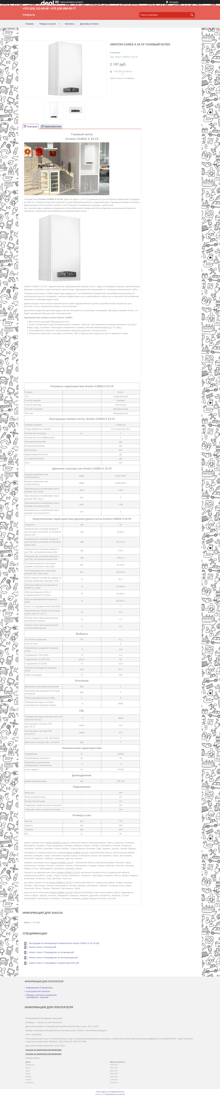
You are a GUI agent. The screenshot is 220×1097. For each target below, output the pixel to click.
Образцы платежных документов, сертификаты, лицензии (41, 996)
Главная (29, 24)
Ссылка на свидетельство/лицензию (43, 1049)
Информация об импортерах (39, 988)
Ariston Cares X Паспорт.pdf (42, 947)
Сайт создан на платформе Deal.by (110, 1092)
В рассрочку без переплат (38, 991)
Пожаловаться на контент (115, 1094)
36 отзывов (173, 2)
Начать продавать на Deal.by (71, 2)
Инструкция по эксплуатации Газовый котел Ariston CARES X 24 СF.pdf (64, 943)
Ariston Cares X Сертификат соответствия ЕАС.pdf (54, 963)
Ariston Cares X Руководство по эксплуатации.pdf (53, 957)
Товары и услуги (47, 24)
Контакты (69, 24)
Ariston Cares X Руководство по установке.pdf (51, 952)
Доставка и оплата (89, 24)
